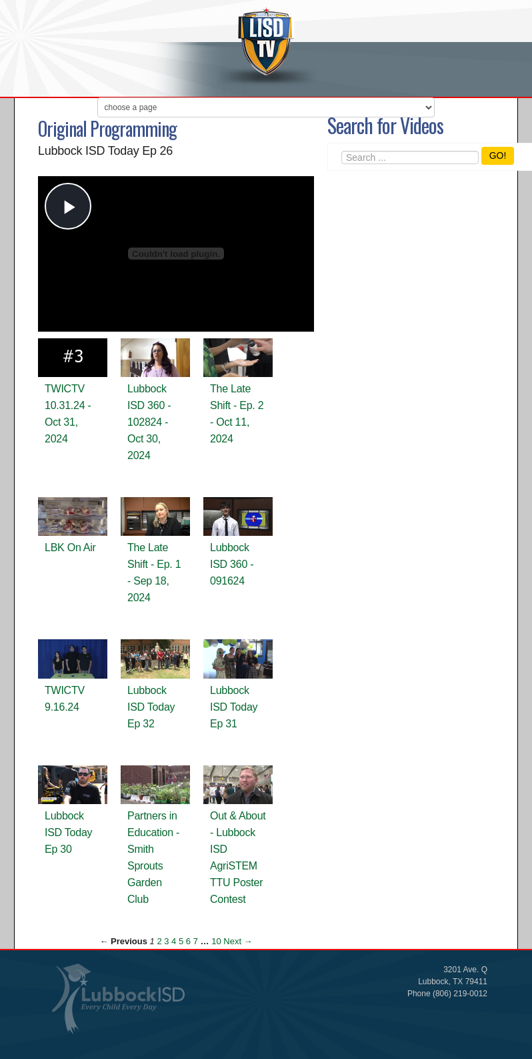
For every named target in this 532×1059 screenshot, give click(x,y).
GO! (498, 155)
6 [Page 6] (188, 941)
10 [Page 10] (216, 941)
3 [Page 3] (166, 941)
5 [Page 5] (181, 941)
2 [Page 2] (159, 941)
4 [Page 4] (173, 941)
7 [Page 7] (195, 941)
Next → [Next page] (237, 941)
